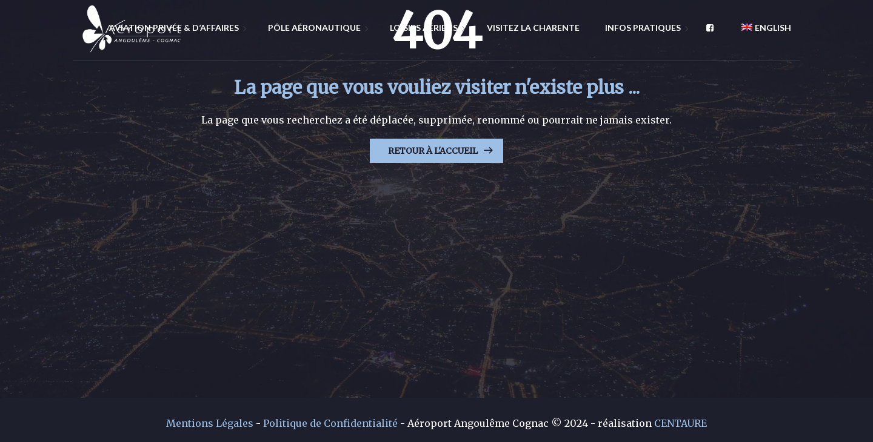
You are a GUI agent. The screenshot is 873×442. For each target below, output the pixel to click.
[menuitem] (762, 27)
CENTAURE (680, 423)
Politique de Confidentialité (330, 423)
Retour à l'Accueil (433, 150)
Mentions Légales (209, 423)
